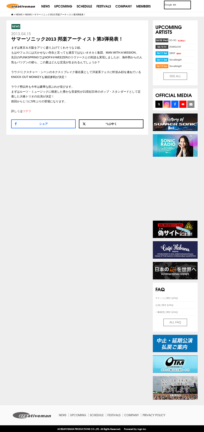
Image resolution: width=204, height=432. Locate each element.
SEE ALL (175, 76)
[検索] (173, 5)
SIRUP (175, 53)
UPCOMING (63, 6)
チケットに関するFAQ (166, 298)
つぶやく (100, 123)
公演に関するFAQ (164, 305)
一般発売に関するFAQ (166, 312)
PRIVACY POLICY (154, 415)
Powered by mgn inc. (135, 429)
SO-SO (177, 40)
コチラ (27, 111)
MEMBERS (143, 6)
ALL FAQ (175, 322)
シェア (43, 123)
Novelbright (175, 59)
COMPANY (123, 6)
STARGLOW (175, 46)
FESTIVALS (103, 6)
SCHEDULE (84, 6)
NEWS (45, 6)
